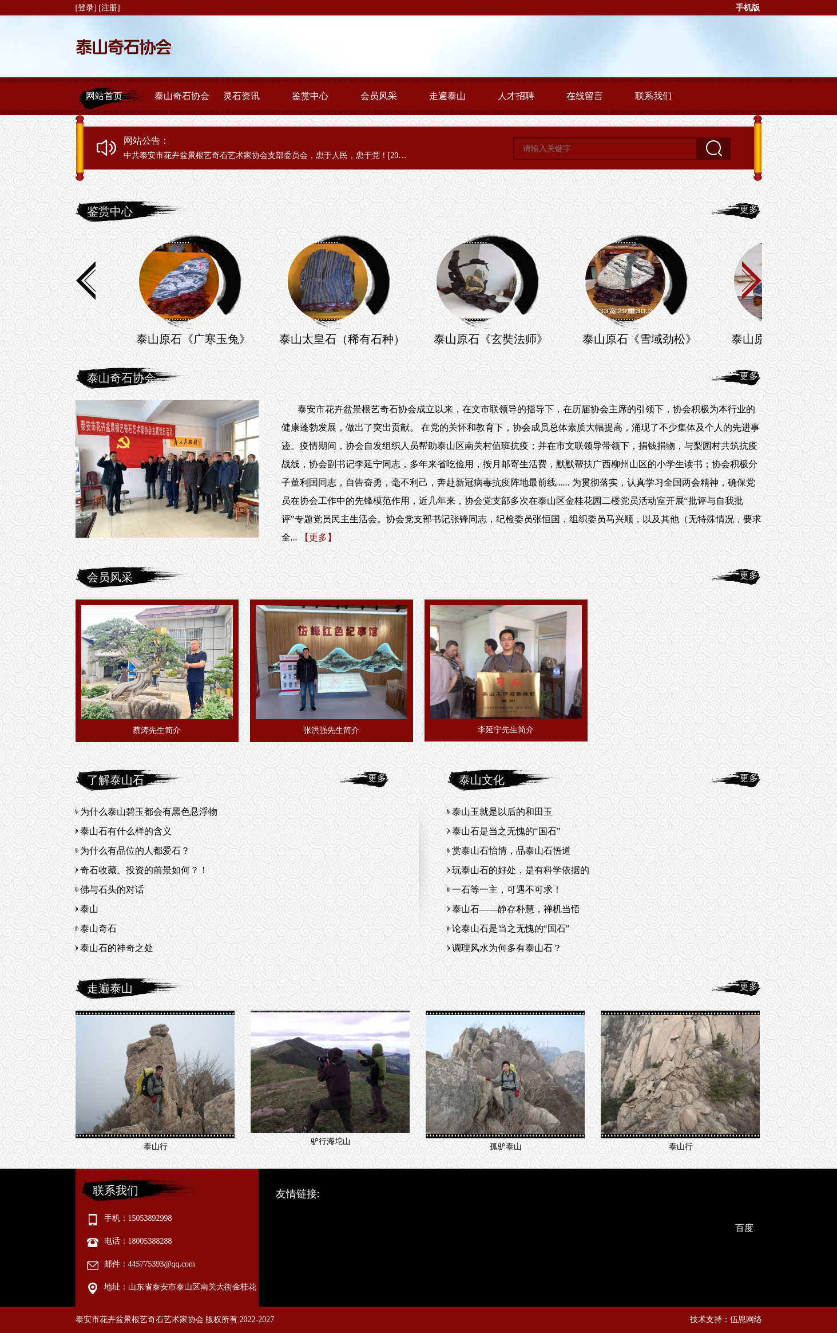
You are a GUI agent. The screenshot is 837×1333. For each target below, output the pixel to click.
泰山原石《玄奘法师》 (491, 339)
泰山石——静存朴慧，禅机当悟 (516, 909)
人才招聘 (516, 96)
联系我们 (653, 96)
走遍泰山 (447, 96)
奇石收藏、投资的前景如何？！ (144, 870)
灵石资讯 (241, 96)
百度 (744, 1228)
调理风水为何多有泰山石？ (507, 948)
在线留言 (584, 96)
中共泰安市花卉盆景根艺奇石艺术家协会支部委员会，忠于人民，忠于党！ (256, 155)
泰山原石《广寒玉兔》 (193, 339)
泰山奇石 (98, 928)
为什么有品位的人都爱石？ (135, 850)
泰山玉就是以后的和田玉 (502, 812)
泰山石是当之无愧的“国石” (506, 831)
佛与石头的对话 (112, 889)
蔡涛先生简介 (157, 730)
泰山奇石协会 (181, 96)
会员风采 (378, 96)
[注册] (110, 7)
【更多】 (318, 537)
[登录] (87, 7)
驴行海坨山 (331, 1141)
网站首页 (104, 96)
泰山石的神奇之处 (116, 948)
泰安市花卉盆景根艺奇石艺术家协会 (140, 1319)
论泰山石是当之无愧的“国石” (511, 928)
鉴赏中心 (310, 96)
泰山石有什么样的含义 (126, 831)
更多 (749, 209)
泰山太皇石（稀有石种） (342, 339)
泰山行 (156, 1146)
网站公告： (146, 140)
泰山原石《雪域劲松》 (639, 339)
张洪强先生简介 (331, 730)
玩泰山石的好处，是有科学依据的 (520, 870)
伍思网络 (746, 1319)
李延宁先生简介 (506, 729)
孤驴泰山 (506, 1146)
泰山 (89, 909)
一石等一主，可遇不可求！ (507, 889)
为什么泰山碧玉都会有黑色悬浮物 (148, 812)
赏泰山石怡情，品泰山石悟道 (511, 850)
